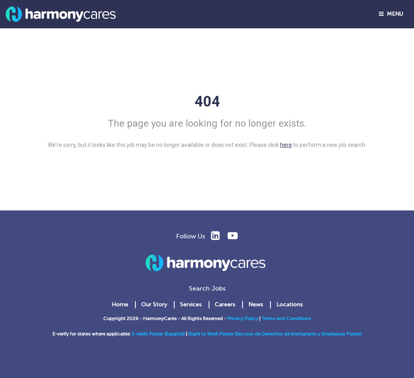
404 (207, 101)
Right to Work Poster (211, 334)
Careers (225, 304)
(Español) (174, 334)
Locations (289, 304)
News (255, 304)
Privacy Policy (242, 318)
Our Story (154, 304)
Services (191, 304)
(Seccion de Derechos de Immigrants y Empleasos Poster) (298, 334)
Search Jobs (207, 288)
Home (120, 304)
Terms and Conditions (286, 318)
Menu (391, 14)
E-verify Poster (148, 334)
